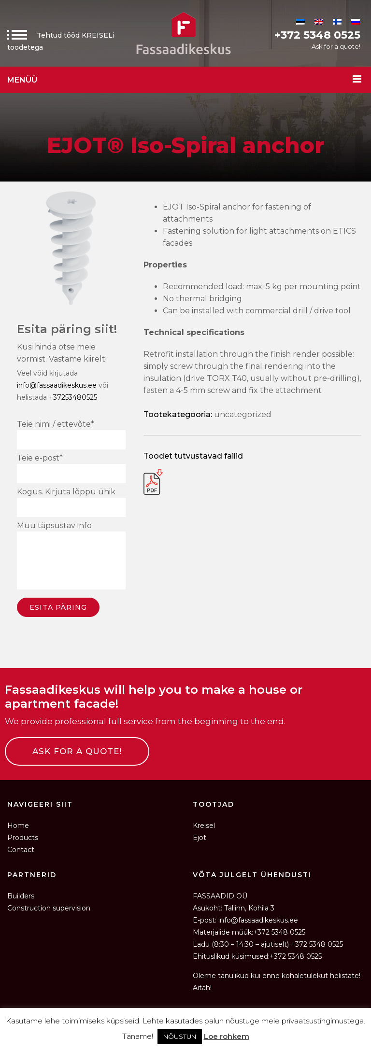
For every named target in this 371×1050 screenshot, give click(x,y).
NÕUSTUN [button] (179, 1036)
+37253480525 (73, 397)
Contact (20, 849)
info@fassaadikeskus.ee (57, 385)
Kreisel (204, 825)
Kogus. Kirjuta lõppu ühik (71, 502)
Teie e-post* (71, 468)
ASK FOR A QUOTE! (77, 751)
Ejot (199, 837)
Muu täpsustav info (71, 557)
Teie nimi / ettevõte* (71, 434)
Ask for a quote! (336, 46)
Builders (20, 896)
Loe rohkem (226, 1036)
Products (22, 837)
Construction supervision (48, 908)
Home (18, 825)
